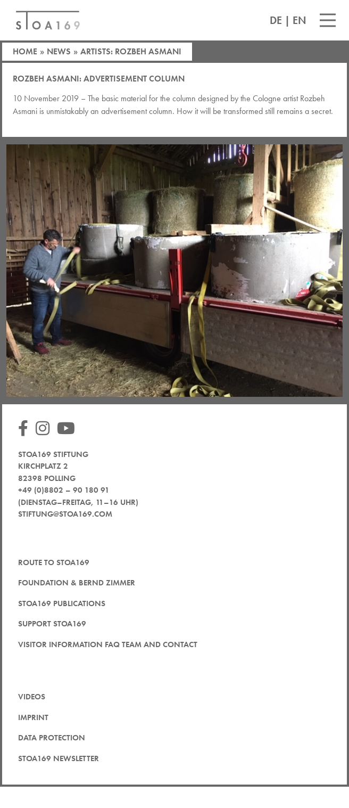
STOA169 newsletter (58, 758)
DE (276, 20)
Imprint (33, 717)
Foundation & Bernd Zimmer (76, 582)
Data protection (51, 737)
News (59, 51)
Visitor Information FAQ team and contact (107, 644)
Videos (31, 696)
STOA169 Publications (61, 603)
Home (25, 51)
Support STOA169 (52, 623)
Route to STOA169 (53, 562)
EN (299, 20)
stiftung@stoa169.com (65, 514)
